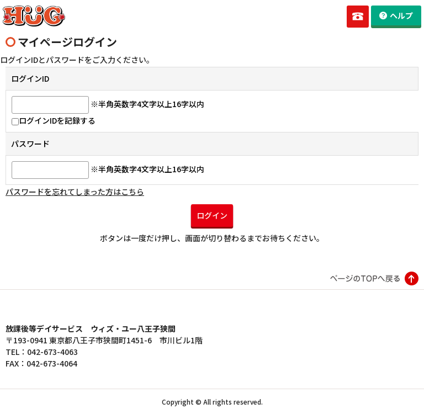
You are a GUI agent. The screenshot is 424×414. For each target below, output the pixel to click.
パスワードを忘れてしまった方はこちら (75, 191)
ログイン (212, 215)
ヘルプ (401, 15)
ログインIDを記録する (54, 120)
